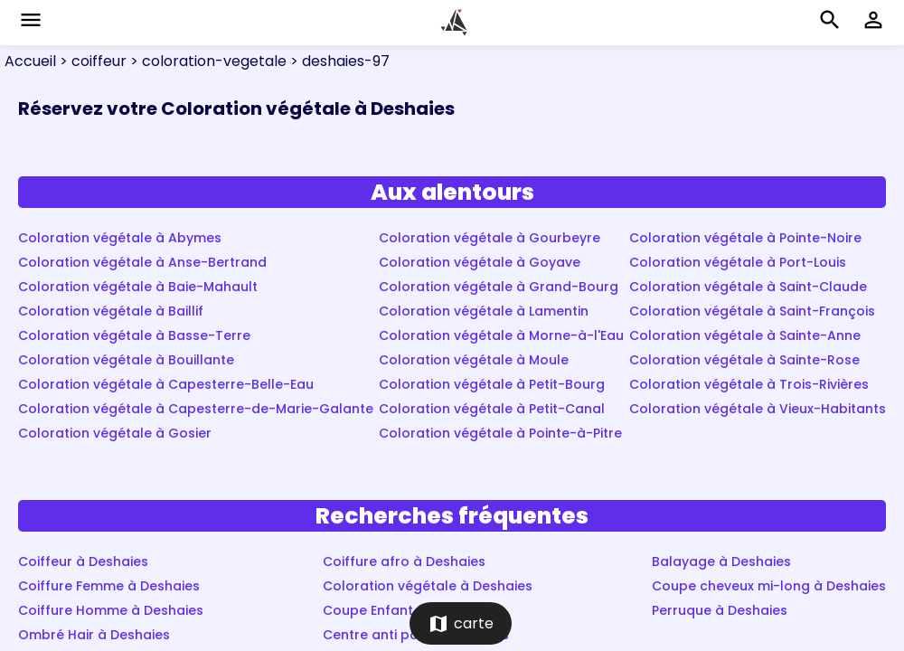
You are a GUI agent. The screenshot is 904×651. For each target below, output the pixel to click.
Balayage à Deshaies (721, 561)
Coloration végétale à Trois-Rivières (749, 384)
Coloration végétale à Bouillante (126, 360)
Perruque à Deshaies (719, 610)
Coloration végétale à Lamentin (484, 311)
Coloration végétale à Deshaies (427, 586)
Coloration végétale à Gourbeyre (489, 238)
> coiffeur (91, 61)
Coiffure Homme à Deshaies (110, 610)
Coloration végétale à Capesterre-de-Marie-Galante (195, 409)
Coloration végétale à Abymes (119, 238)
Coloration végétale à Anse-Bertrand (142, 262)
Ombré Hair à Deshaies (94, 635)
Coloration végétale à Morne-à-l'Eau (501, 335)
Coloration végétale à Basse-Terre (134, 335)
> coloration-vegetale (207, 61)
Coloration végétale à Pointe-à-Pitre (500, 433)
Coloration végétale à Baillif (110, 311)
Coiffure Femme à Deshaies (109, 586)
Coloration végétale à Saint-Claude (748, 287)
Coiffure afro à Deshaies (404, 561)
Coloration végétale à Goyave (479, 262)
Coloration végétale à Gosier (115, 433)
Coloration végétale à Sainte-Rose (744, 360)
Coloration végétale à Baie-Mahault (138, 287)
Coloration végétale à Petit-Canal (492, 409)
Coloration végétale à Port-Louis (737, 262)
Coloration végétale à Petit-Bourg (492, 384)
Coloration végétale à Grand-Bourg (498, 287)
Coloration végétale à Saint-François (752, 311)
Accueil (30, 61)
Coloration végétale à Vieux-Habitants (757, 409)
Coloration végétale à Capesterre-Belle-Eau (166, 384)
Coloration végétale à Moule (474, 360)
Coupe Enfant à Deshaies (406, 610)
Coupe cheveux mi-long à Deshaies (769, 586)
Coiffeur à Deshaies (83, 561)
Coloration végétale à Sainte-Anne (745, 335)
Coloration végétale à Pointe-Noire (745, 238)
